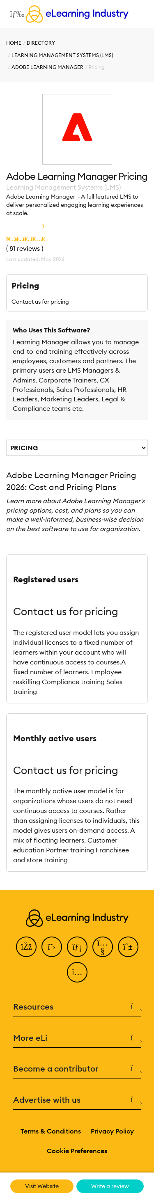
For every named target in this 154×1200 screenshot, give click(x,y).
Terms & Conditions (51, 1131)
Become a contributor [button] (77, 1069)
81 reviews (24, 248)
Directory (41, 43)
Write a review (110, 1186)
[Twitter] (51, 947)
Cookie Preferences (77, 1151)
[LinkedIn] (77, 947)
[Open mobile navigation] (15, 14)
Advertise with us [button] (77, 1100)
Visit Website (42, 1186)
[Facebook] (26, 947)
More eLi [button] (77, 1038)
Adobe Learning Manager (47, 67)
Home (13, 43)
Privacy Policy (112, 1131)
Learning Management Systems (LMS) (62, 55)
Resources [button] (77, 1007)
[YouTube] (102, 947)
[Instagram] (77, 972)
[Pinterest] (128, 947)
